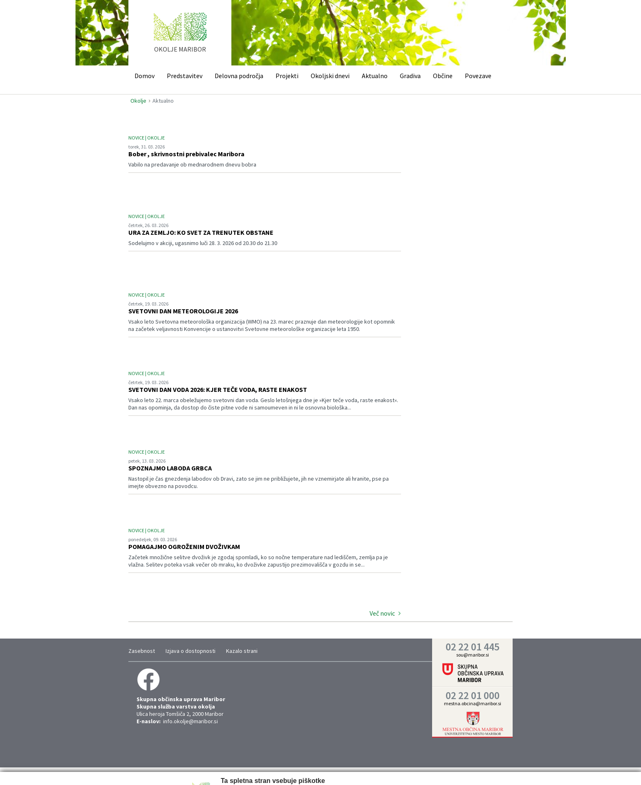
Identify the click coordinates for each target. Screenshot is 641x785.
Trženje (314, 770)
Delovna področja (239, 76)
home (180, 36)
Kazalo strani (242, 651)
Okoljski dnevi (330, 76)
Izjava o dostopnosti (190, 651)
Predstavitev (184, 76)
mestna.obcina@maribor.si (472, 703)
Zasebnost (141, 651)
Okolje (138, 100)
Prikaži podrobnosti (351, 770)
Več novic (382, 613)
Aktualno (375, 76)
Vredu (428, 769)
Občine (443, 76)
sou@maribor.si (472, 655)
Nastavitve (249, 770)
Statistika (284, 770)
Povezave (478, 76)
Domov (144, 76)
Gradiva (410, 76)
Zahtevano (214, 770)
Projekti (287, 76)
